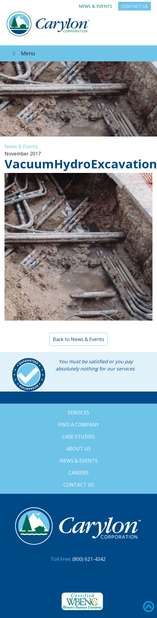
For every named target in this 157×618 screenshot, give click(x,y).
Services (78, 412)
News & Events (95, 6)
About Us (78, 448)
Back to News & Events (78, 339)
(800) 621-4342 (88, 559)
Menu (23, 53)
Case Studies (78, 436)
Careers (78, 472)
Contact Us (134, 6)
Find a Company (78, 424)
